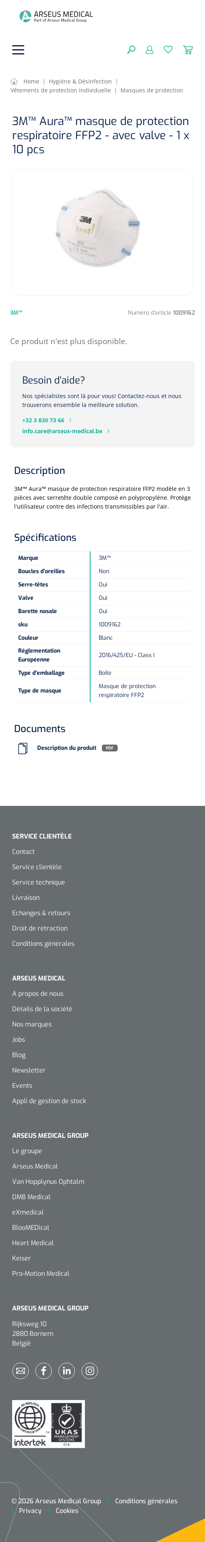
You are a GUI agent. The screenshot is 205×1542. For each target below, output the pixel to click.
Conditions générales (43, 943)
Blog (18, 1055)
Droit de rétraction (40, 928)
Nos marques (32, 1024)
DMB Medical (31, 1197)
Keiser (21, 1258)
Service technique (38, 882)
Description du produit (66, 748)
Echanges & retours (41, 913)
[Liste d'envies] (163, 49)
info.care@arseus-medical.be (62, 431)
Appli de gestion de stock (49, 1101)
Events (22, 1085)
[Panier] (183, 49)
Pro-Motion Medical (41, 1273)
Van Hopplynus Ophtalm (48, 1181)
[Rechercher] (131, 49)
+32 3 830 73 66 (43, 420)
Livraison (26, 897)
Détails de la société (42, 1009)
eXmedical (28, 1212)
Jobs (18, 1039)
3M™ (16, 313)
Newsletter (29, 1070)
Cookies (67, 1511)
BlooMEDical (30, 1227)
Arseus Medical (35, 1166)
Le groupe (27, 1151)
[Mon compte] (144, 49)
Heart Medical (33, 1243)
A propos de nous (37, 993)
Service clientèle (37, 867)
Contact (23, 851)
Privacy (30, 1511)
